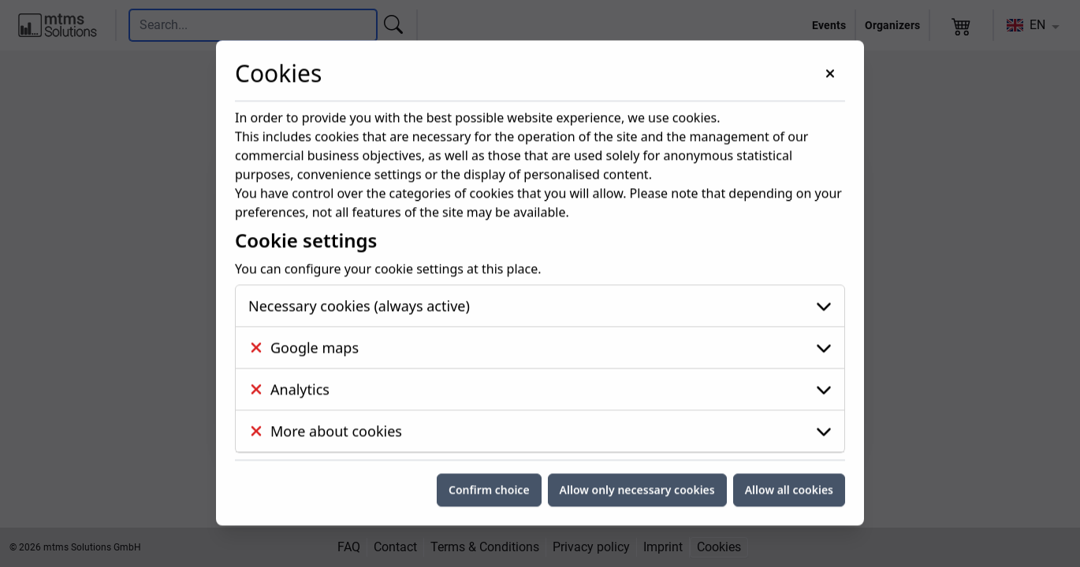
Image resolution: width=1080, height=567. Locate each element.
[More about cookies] (540, 359)
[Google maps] (540, 276)
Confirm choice (489, 418)
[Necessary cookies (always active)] (540, 234)
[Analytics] (540, 318)
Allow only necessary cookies (637, 418)
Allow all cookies (789, 418)
